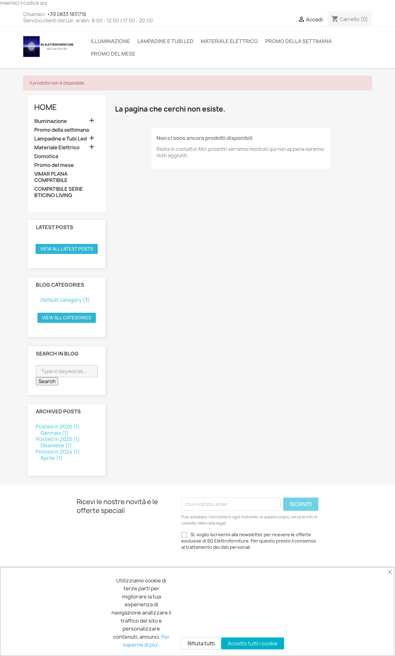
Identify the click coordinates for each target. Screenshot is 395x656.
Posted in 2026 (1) (58, 426)
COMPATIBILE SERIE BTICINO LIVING (58, 192)
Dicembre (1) (56, 445)
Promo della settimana (298, 41)
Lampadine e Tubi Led (165, 41)
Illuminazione (110, 41)
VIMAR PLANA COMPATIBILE (51, 177)
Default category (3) (65, 299)
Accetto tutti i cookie (252, 643)
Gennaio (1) (55, 432)
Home (45, 107)
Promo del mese (113, 53)
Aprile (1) (52, 458)
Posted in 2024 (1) (58, 451)
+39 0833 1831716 (66, 14)
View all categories (66, 318)
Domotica (46, 156)
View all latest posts (66, 249)
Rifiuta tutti (201, 643)
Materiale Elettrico (229, 41)
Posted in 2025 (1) (58, 439)
